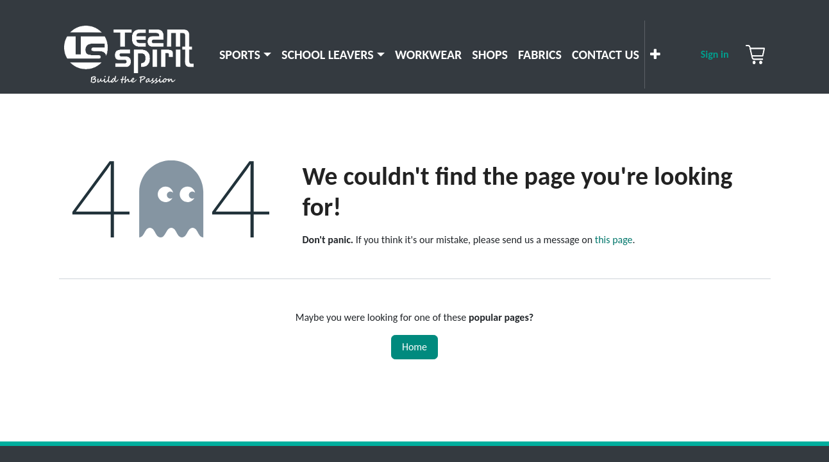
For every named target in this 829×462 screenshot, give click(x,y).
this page (614, 240)
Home (414, 347)
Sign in (715, 54)
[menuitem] (245, 55)
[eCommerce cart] (755, 55)
